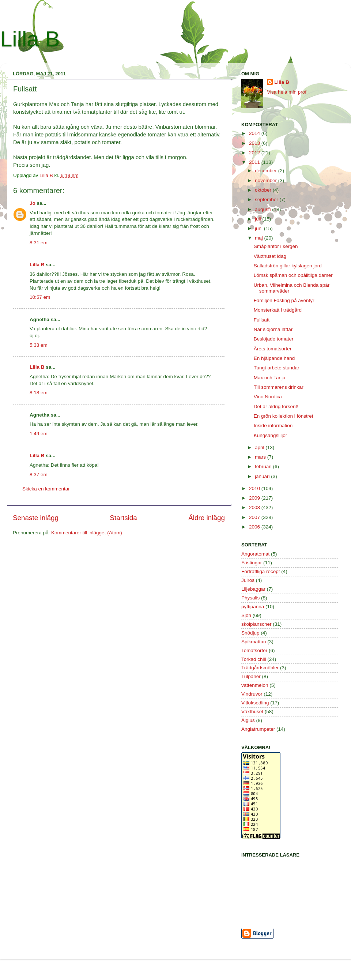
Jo (32, 203)
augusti (263, 209)
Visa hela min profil (288, 92)
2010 (255, 488)
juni (259, 228)
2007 (255, 517)
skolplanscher (256, 624)
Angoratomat (255, 554)
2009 (255, 498)
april (260, 447)
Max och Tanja (270, 377)
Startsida (123, 518)
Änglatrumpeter (258, 729)
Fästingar (251, 562)
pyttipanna (252, 606)
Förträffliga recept (260, 571)
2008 (255, 507)
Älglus (248, 720)
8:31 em (39, 242)
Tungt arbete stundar (276, 367)
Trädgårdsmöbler (260, 667)
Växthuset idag (270, 256)
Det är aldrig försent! (276, 406)
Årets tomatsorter (273, 348)
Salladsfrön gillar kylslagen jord (288, 265)
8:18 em (39, 392)
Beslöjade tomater (274, 339)
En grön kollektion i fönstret (283, 416)
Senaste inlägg (35, 518)
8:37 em (39, 474)
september (267, 199)
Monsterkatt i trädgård (278, 310)
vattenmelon (254, 685)
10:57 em (40, 297)
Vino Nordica (268, 396)
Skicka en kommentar (46, 489)
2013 (255, 143)
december (266, 170)
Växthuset (252, 711)
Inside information (273, 425)
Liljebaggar (253, 589)
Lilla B (30, 39)
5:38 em (39, 345)
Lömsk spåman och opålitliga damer (293, 275)
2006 (255, 527)
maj (259, 238)
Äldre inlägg (206, 518)
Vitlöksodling (255, 703)
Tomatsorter (254, 650)
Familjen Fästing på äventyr (284, 300)
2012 (255, 152)
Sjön (246, 615)
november (266, 180)
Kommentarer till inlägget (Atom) (86, 532)
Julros (247, 580)
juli (258, 219)
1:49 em (39, 433)
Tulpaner (251, 676)
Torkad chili (253, 659)
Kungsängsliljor (270, 435)
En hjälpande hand (274, 358)
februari (264, 466)
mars (261, 457)
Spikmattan (253, 641)
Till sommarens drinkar (278, 387)
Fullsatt (262, 320)
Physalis (250, 598)
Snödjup (250, 633)
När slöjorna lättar (273, 329)
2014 (255, 133)
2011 (255, 162)
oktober (264, 190)
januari (263, 476)
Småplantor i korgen (276, 246)
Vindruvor (252, 694)
